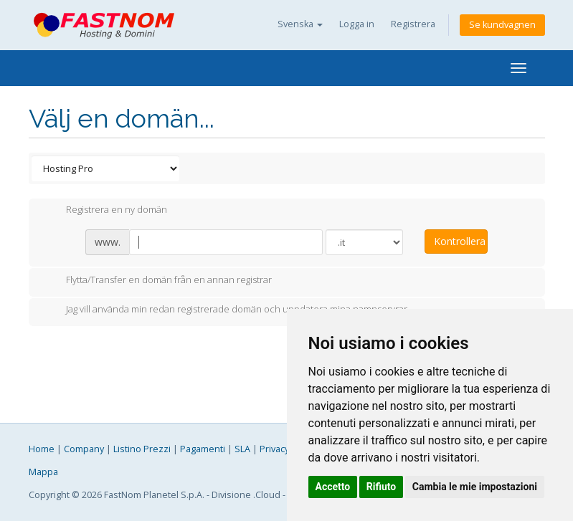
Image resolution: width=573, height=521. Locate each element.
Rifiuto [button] (381, 486)
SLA (242, 449)
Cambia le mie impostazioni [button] (474, 486)
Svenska (300, 24)
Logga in (356, 24)
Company (84, 449)
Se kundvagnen (502, 25)
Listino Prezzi (142, 449)
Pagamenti (202, 449)
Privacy (274, 449)
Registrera (413, 24)
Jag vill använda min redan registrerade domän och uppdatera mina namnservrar (225, 310)
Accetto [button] (333, 486)
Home (42, 449)
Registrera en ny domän (105, 211)
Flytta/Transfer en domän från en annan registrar (157, 281)
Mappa (43, 472)
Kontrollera (460, 241)
